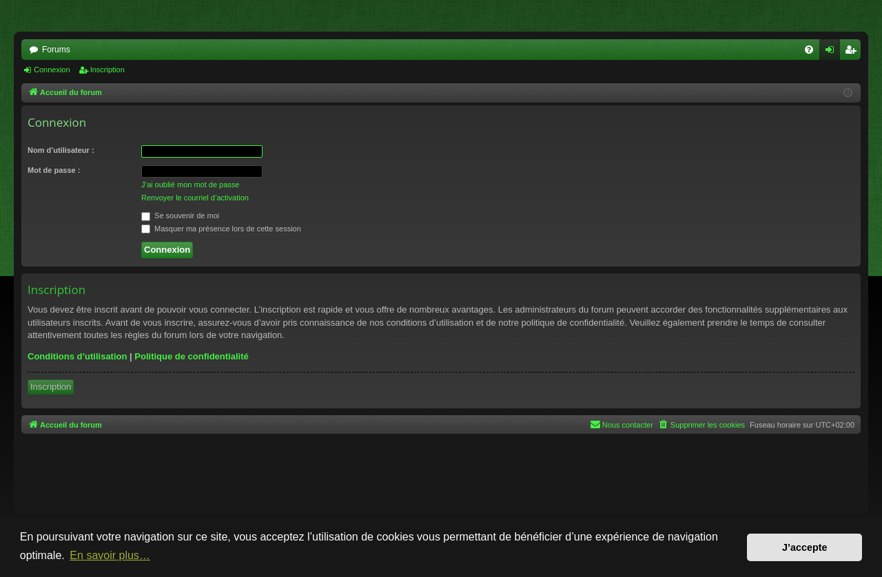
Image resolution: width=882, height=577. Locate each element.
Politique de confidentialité (191, 356)
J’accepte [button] (805, 547)
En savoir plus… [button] (110, 555)
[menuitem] (809, 49)
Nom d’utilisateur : (61, 150)
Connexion (52, 69)
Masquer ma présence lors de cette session (221, 228)
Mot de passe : (54, 170)
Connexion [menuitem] (832, 52)
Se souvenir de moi (180, 215)
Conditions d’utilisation (77, 356)
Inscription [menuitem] (853, 52)
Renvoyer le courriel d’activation (195, 197)
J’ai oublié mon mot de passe (190, 184)
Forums (56, 49)
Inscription (107, 69)
